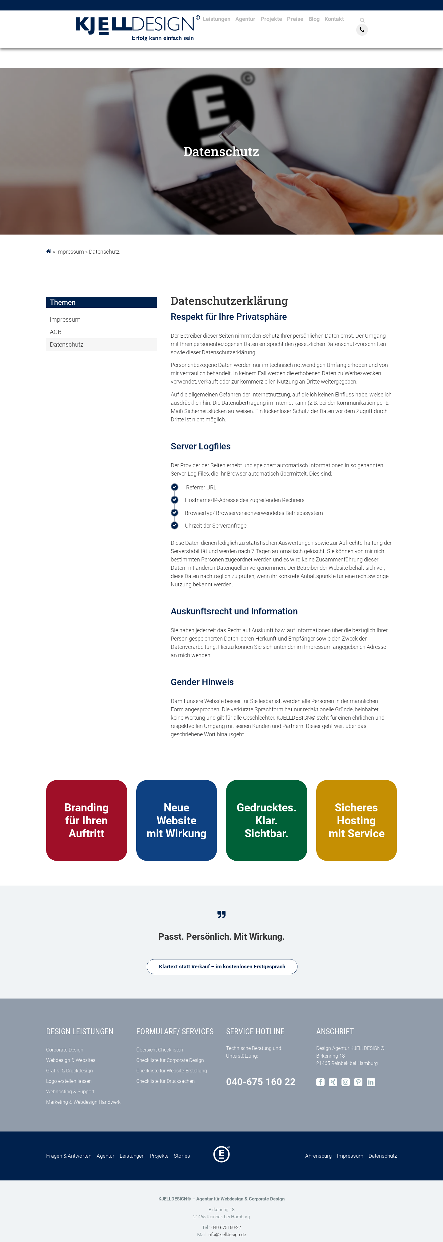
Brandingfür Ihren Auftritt (86, 820)
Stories (182, 1157)
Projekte (280, 32)
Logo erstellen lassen (69, 1082)
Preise (308, 32)
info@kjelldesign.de (227, 1235)
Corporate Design (64, 1051)
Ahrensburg (318, 1157)
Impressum (70, 251)
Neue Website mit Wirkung (176, 820)
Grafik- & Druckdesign (69, 1072)
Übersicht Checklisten (159, 1051)
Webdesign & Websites (70, 1061)
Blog (331, 32)
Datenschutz (104, 251)
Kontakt (356, 32)
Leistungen (214, 32)
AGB (56, 332)
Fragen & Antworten (68, 1157)
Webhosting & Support (70, 1092)
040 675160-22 (226, 1228)
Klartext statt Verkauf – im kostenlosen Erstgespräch (222, 967)
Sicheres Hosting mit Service (357, 820)
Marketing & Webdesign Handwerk (83, 1103)
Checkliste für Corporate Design (170, 1061)
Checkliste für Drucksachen (165, 1082)
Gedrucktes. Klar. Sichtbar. (267, 820)
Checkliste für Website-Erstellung (171, 1072)
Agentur (249, 32)
